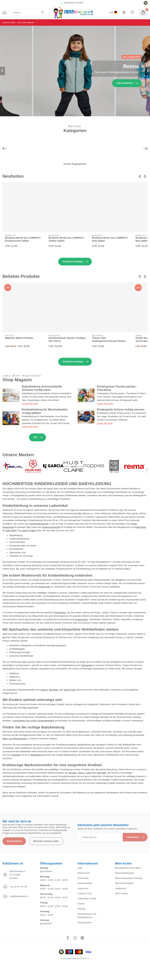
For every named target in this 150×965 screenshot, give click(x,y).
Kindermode (44, 586)
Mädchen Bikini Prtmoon (19, 338)
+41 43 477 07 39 (18, 886)
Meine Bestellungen (124, 873)
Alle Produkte (121, 893)
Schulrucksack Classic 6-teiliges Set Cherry (67, 339)
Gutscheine (83, 878)
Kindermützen (81, 619)
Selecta (44, 689)
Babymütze (140, 527)
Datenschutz (84, 873)
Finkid (88, 773)
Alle (37, 437)
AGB (80, 868)
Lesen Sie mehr (30, 403)
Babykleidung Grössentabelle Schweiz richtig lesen (42, 388)
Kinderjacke (60, 612)
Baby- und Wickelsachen (15, 738)
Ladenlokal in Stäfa (87, 898)
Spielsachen (87, 665)
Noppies (73, 773)
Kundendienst (14, 841)
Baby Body (11, 530)
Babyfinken (36, 755)
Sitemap (82, 908)
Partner (81, 903)
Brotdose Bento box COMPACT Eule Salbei (110, 239)
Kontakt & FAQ (85, 893)
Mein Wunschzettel (124, 883)
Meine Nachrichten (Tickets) (128, 878)
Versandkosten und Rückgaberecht (87, 916)
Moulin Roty (70, 689)
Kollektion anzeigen (75, 261)
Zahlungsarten (85, 922)
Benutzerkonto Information (128, 868)
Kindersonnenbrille (51, 527)
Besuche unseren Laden (46, 841)
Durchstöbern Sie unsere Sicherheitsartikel (33, 720)
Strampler (16, 755)
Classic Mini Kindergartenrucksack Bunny (109, 339)
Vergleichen (120, 888)
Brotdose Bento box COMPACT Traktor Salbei (66, 239)
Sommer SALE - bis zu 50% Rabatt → (19, 22)
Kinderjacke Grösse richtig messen (121, 409)
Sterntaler (53, 689)
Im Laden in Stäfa (27, 530)
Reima (81, 773)
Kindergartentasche (38, 524)
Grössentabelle (85, 883)
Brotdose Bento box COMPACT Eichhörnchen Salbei (23, 239)
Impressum (83, 888)
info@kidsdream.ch (19, 896)
